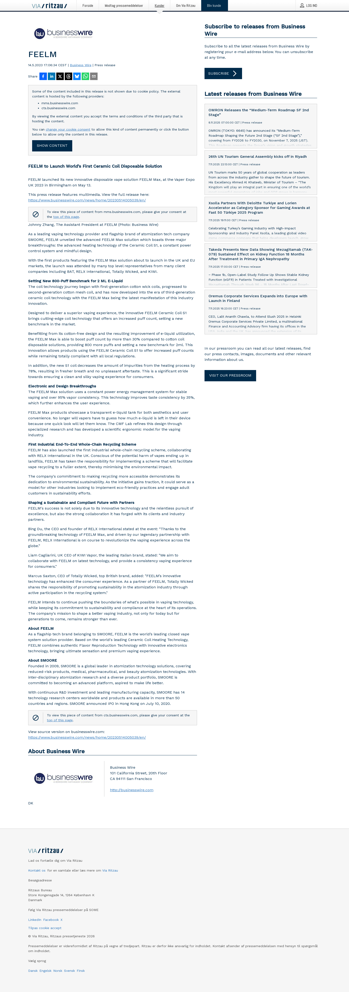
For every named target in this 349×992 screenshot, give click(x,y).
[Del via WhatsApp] (85, 77)
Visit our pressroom (230, 375)
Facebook (51, 920)
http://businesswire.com (131, 790)
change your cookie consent (68, 129)
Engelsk (45, 971)
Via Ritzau (110, 870)
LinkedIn (34, 920)
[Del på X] (60, 77)
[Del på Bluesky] (77, 77)
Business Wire (80, 65)
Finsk (81, 971)
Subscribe (223, 73)
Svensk (69, 971)
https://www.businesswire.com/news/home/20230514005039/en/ (87, 200)
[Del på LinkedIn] (51, 77)
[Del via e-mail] (94, 77)
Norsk (57, 971)
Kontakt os (37, 870)
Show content (52, 145)
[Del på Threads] (68, 77)
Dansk (33, 971)
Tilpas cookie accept (44, 928)
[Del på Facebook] (43, 77)
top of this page (66, 217)
